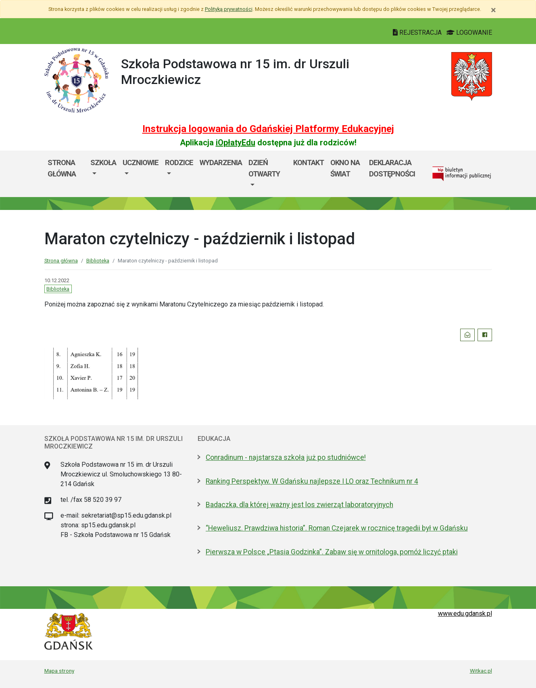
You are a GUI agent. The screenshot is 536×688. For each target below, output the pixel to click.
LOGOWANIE (469, 32)
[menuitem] (103, 174)
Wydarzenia (221, 162)
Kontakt (308, 162)
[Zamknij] (493, 10)
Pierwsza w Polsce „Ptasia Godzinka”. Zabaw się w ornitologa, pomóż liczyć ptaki (332, 552)
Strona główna (62, 168)
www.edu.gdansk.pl (465, 613)
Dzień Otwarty (264, 168)
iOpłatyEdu (235, 142)
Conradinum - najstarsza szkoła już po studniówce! (286, 457)
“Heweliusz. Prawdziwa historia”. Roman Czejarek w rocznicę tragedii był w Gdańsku (337, 528)
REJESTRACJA (418, 32)
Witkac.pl (481, 670)
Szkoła (103, 162)
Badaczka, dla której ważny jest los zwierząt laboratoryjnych (299, 505)
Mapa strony (59, 670)
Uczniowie (141, 162)
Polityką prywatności (228, 9)
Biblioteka (97, 261)
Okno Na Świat (345, 168)
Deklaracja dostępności (392, 168)
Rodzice (179, 162)
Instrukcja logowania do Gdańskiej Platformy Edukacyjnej (268, 128)
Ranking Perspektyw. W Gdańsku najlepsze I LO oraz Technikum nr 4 (312, 481)
